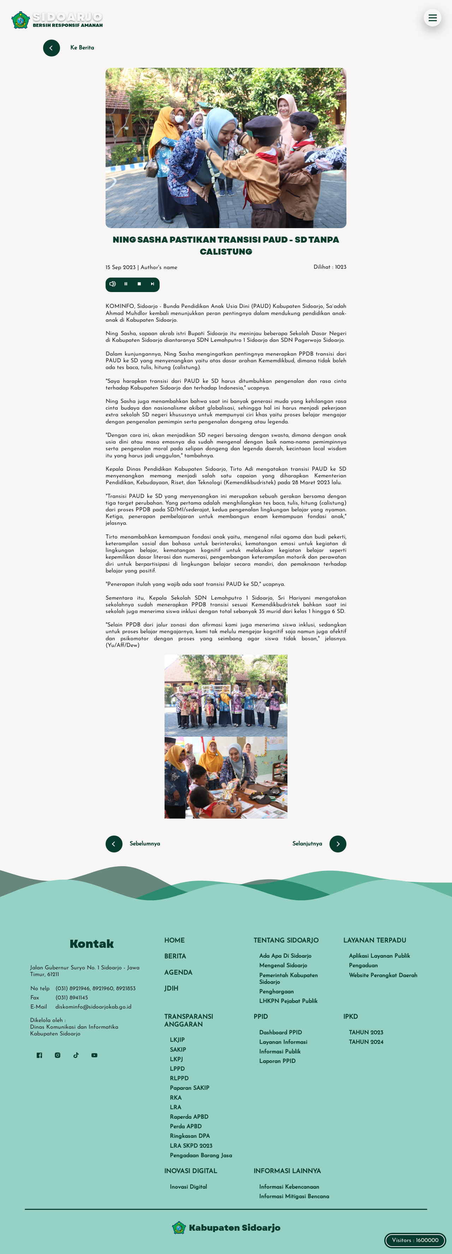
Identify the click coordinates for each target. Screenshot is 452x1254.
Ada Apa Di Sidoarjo (285, 956)
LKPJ (176, 1060)
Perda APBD (186, 1127)
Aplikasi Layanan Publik (379, 956)
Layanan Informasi (283, 1042)
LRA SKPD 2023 (191, 1146)
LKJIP (177, 1040)
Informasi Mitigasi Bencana (294, 1197)
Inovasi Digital (188, 1187)
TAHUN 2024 (366, 1042)
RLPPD (179, 1079)
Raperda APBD (189, 1117)
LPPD (177, 1069)
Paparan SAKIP (189, 1088)
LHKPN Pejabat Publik (288, 1001)
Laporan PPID (277, 1061)
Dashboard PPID (280, 1033)
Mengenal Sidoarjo (283, 966)
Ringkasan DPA (190, 1136)
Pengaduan (363, 966)
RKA (176, 1098)
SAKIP (178, 1050)
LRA (175, 1108)
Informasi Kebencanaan (289, 1187)
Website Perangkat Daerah (383, 976)
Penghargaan (276, 992)
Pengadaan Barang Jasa (201, 1156)
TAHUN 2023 (366, 1033)
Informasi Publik (280, 1052)
